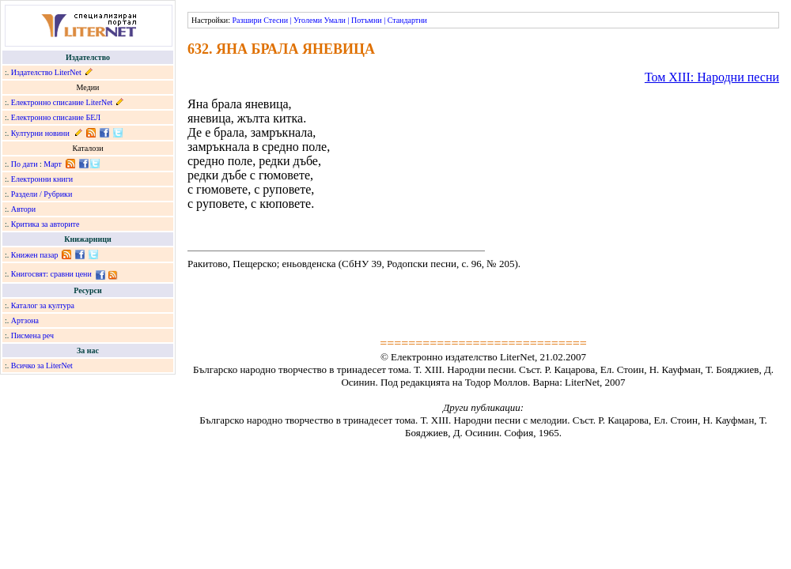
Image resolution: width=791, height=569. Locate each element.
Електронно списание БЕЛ (55, 117)
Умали (335, 20)
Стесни (275, 20)
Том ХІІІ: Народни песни (712, 77)
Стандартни (407, 20)
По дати (24, 164)
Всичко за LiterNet (42, 365)
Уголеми (307, 20)
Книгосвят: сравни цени (51, 273)
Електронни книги (42, 179)
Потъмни (366, 20)
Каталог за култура (42, 305)
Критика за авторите (45, 224)
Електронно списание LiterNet (62, 102)
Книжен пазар (35, 255)
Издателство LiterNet (46, 72)
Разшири (246, 20)
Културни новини (40, 133)
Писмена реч (32, 335)
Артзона (25, 320)
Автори (23, 209)
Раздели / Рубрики (42, 194)
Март (53, 164)
